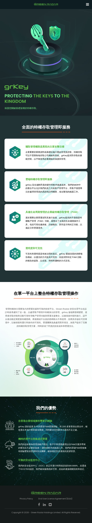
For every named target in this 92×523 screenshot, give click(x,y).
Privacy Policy (26, 498)
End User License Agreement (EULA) (55, 498)
